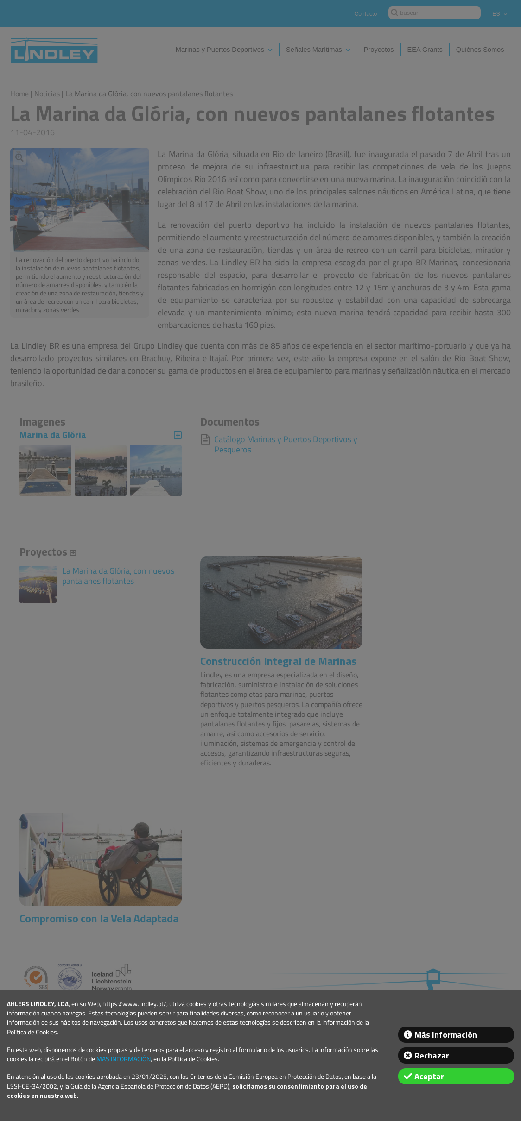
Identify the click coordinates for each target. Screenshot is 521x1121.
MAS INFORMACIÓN (123, 1059)
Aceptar (429, 1076)
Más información (445, 1034)
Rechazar (431, 1055)
